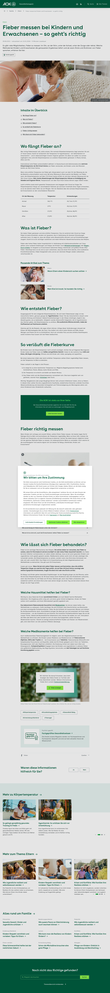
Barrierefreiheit (65, 515)
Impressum (53, 515)
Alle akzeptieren (79, 522)
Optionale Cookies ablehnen (58, 522)
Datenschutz (74, 511)
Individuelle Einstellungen (34, 522)
